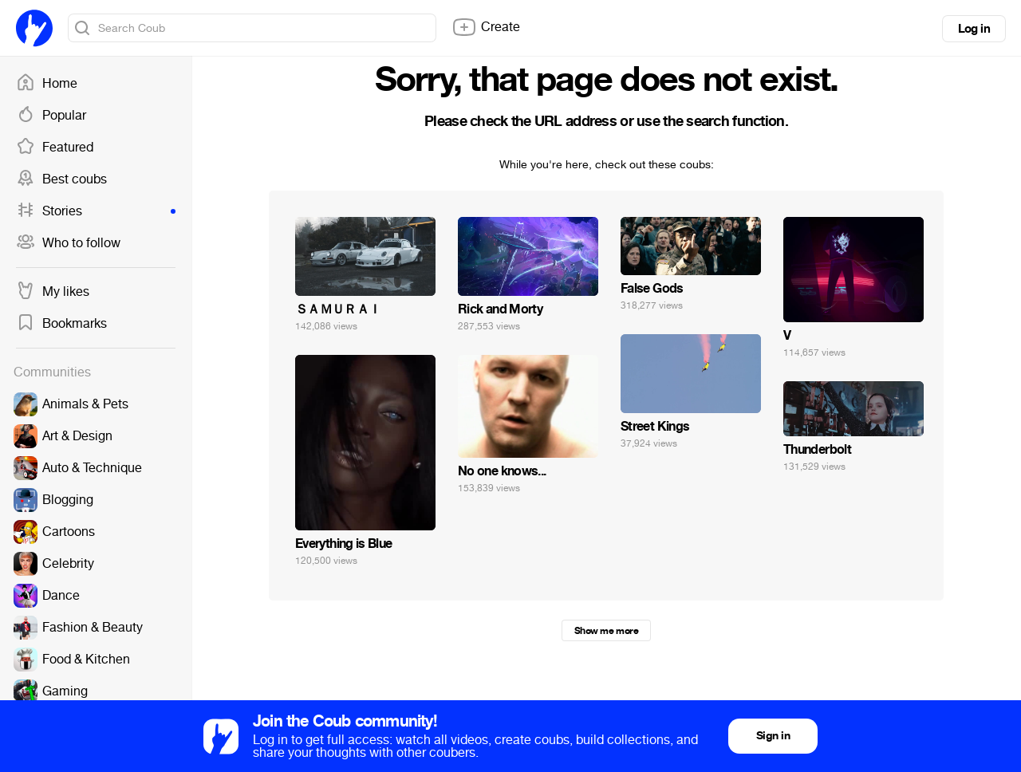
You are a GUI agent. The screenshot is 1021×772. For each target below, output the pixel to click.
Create (485, 27)
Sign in (773, 735)
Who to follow (68, 243)
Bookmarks (61, 324)
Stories (95, 211)
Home (46, 84)
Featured (54, 147)
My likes (52, 292)
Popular (51, 115)
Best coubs (61, 179)
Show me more (606, 630)
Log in (974, 29)
